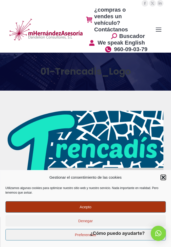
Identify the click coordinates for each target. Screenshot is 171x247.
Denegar (85, 221)
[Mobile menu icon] (158, 29)
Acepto (85, 207)
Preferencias (85, 235)
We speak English (116, 42)
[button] (163, 177)
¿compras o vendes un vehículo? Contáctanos (107, 20)
